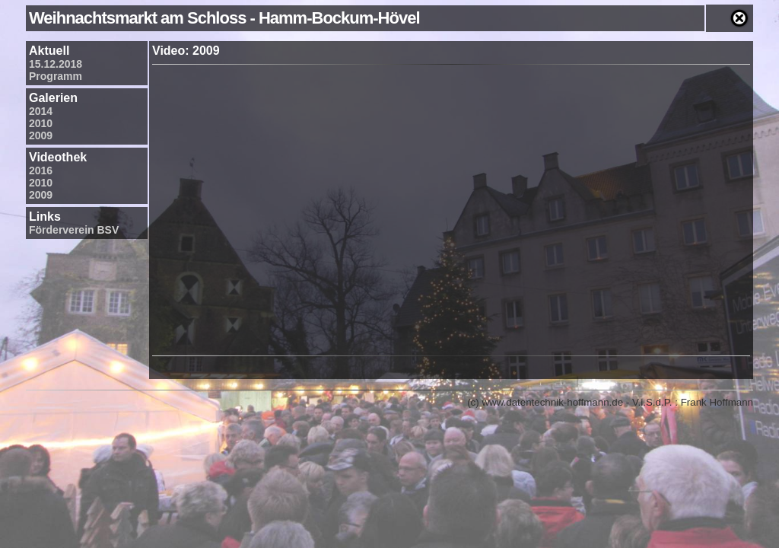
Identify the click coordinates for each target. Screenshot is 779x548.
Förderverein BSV (74, 230)
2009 (40, 135)
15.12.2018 (55, 64)
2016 (40, 170)
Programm (55, 76)
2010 (40, 123)
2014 (40, 111)
